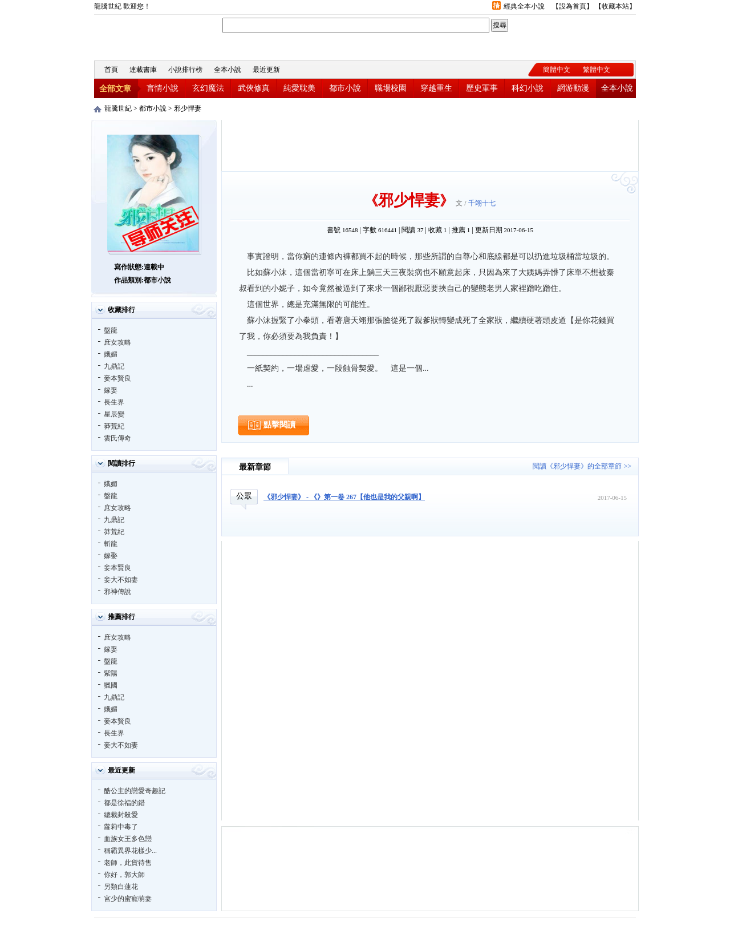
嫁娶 (110, 390)
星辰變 (114, 414)
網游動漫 (573, 88)
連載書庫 (143, 70)
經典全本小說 (524, 6)
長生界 (114, 402)
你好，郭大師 (124, 875)
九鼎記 (114, 366)
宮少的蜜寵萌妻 (128, 899)
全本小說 (227, 70)
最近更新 (266, 70)
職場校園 (391, 88)
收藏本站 (615, 6)
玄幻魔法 (208, 88)
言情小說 (163, 88)
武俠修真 (254, 88)
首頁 (111, 70)
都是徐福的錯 (124, 803)
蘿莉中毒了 (121, 827)
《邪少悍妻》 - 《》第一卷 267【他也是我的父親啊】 (344, 497)
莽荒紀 (114, 426)
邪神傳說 (117, 592)
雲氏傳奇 (117, 438)
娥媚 (110, 354)
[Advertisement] (430, 145)
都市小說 (345, 88)
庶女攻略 (117, 342)
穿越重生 (436, 88)
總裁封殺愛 (121, 815)
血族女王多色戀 (128, 839)
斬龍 (110, 544)
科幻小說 (528, 88)
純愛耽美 (299, 88)
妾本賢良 (117, 378)
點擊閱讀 (279, 425)
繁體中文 (596, 70)
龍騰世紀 (157, 36)
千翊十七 (482, 203)
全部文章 (115, 88)
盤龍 (110, 330)
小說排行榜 (185, 70)
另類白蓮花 (121, 887)
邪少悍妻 (187, 108)
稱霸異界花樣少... (130, 851)
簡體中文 (556, 70)
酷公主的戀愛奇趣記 (134, 791)
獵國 (110, 685)
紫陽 (110, 673)
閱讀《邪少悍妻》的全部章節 (577, 466)
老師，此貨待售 (128, 863)
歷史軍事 (482, 88)
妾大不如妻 (121, 580)
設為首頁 (572, 6)
